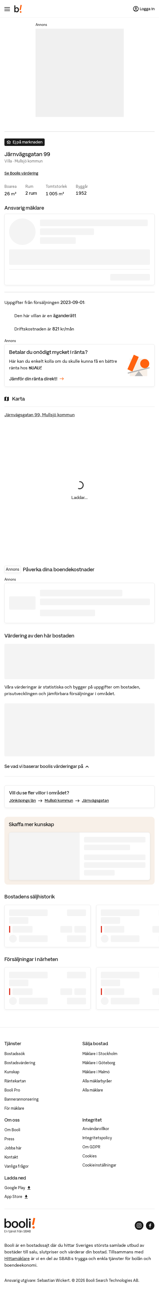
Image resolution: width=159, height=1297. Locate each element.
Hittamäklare (17, 1258)
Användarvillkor (95, 1128)
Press (9, 1138)
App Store (16, 1196)
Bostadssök (14, 1053)
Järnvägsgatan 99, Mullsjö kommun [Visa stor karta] (39, 414)
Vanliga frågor (16, 1166)
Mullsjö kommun (59, 800)
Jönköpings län (22, 800)
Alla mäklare (92, 1090)
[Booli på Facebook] (150, 1225)
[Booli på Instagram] (139, 1225)
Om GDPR (91, 1146)
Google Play (17, 1187)
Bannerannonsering (21, 1099)
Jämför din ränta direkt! (36, 378)
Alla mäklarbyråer (97, 1081)
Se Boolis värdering (21, 173)
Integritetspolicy (97, 1137)
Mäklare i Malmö (96, 1071)
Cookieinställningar (99, 1165)
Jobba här (12, 1148)
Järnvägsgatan (95, 800)
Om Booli (12, 1129)
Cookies (89, 1156)
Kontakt (11, 1157)
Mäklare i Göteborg (98, 1062)
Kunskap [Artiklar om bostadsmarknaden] (11, 1071)
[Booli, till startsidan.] (18, 9)
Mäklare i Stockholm (99, 1053)
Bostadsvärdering (19, 1062)
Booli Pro (12, 1090)
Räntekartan (15, 1081)
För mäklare (14, 1108)
